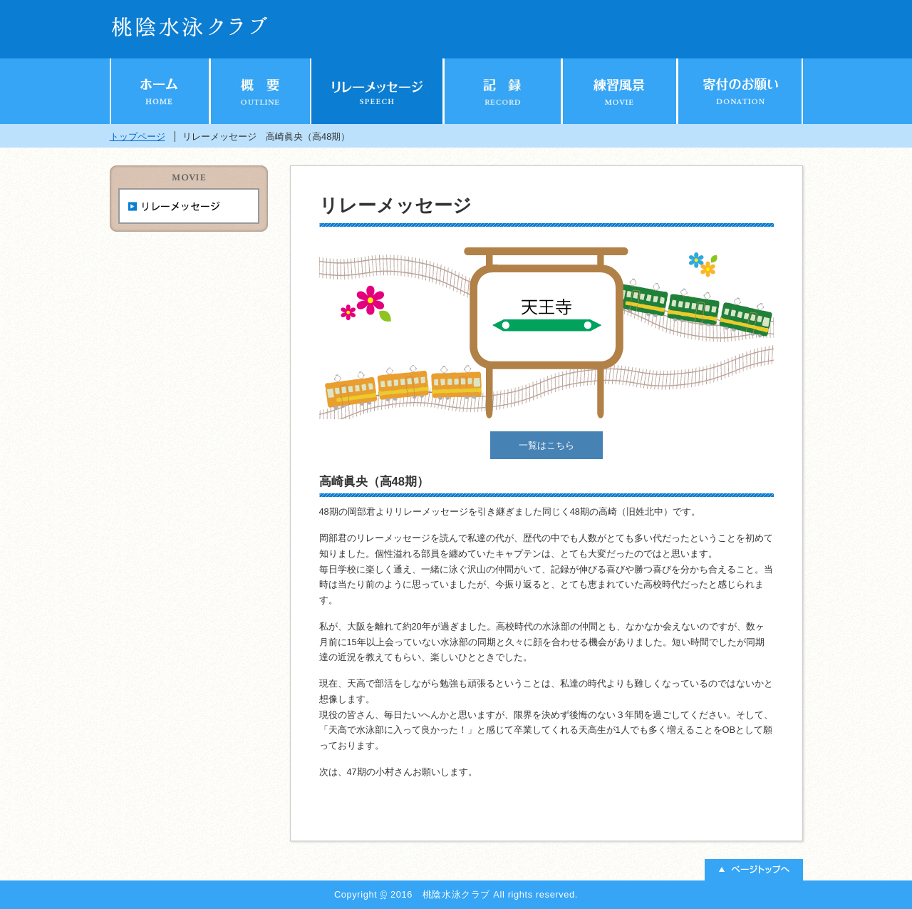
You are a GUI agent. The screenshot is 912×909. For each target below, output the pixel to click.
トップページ (137, 136)
